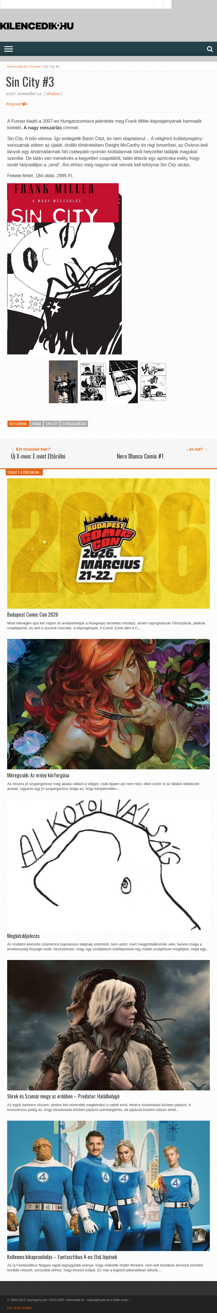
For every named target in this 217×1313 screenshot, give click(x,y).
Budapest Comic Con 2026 (32, 615)
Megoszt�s (17, 104)
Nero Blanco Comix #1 (140, 456)
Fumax (36, 66)
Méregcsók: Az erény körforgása (38, 775)
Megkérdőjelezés (23, 936)
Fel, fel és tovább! (19, 1308)
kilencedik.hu (17, 66)
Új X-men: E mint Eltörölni (38, 456)
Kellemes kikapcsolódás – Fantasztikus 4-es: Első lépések (62, 1257)
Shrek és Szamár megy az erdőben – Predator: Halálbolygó (63, 1096)
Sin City (52, 423)
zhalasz (52, 93)
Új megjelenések (74, 423)
